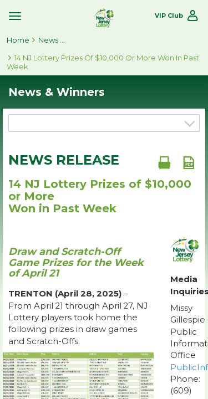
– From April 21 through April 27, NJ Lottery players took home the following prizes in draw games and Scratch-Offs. (78, 317)
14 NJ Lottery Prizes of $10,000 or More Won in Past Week (103, 62)
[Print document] (164, 162)
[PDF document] (188, 162)
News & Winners (52, 39)
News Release (63, 160)
